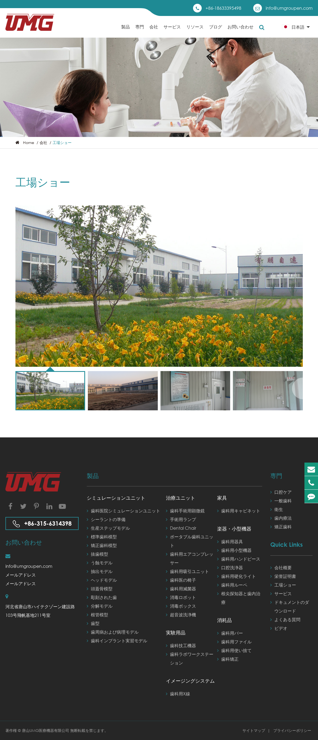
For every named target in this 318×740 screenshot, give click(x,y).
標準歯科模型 (102, 536)
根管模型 (97, 614)
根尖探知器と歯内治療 (238, 597)
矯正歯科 (281, 526)
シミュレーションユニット (116, 498)
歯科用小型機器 (234, 550)
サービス (172, 31)
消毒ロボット (181, 597)
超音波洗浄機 (181, 614)
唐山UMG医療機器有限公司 (46, 730)
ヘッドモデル (102, 580)
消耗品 (224, 620)
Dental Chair (181, 528)
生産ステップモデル (108, 528)
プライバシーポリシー (292, 730)
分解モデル (100, 606)
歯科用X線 (178, 693)
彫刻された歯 (102, 597)
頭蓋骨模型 (100, 588)
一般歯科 (281, 500)
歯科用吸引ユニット (187, 571)
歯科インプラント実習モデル (117, 640)
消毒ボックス (181, 606)
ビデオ (278, 628)
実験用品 (175, 633)
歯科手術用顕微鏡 (185, 510)
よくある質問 (285, 619)
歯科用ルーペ (232, 585)
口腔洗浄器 (230, 567)
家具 (222, 498)
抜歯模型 (97, 554)
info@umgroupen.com (289, 8)
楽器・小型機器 (234, 529)
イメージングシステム (190, 681)
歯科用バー (230, 633)
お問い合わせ (240, 31)
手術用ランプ (181, 519)
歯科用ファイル (234, 641)
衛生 (276, 509)
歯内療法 (281, 518)
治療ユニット (180, 498)
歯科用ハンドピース (238, 559)
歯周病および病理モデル (113, 632)
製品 (125, 31)
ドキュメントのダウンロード (289, 606)
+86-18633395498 (223, 8)
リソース (195, 31)
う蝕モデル (100, 562)
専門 (139, 31)
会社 (153, 31)
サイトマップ (254, 730)
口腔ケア (281, 492)
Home (28, 142)
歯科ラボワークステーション (189, 658)
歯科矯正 (228, 659)
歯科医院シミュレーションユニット (123, 510)
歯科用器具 (230, 541)
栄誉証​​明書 (283, 576)
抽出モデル (100, 571)
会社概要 (281, 567)
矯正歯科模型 (102, 545)
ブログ (215, 31)
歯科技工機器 (181, 645)
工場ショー (62, 142)
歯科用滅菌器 (181, 588)
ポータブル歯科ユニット (189, 540)
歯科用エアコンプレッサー (189, 557)
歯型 (93, 623)
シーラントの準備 (106, 519)
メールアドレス (20, 575)
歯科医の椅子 (181, 580)
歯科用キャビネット (238, 510)
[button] (297, 388)
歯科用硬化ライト (236, 576)
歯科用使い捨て (234, 650)
